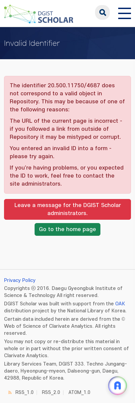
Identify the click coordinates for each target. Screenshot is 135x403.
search (102, 12)
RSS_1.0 (24, 392)
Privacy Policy (20, 280)
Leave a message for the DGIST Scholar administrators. (67, 209)
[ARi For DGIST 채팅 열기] (117, 385)
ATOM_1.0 (79, 392)
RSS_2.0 (51, 392)
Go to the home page (67, 229)
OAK (120, 304)
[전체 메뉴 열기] (124, 12)
